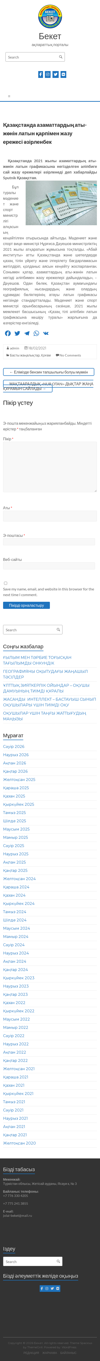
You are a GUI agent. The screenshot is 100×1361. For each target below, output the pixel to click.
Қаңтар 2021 (15, 1135)
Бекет (50, 36)
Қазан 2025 (14, 796)
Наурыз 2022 (16, 1044)
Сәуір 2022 (13, 1036)
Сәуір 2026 (13, 746)
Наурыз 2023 (16, 986)
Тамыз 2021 (14, 1102)
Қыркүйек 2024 (18, 903)
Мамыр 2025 (15, 837)
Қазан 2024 (14, 895)
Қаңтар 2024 (15, 969)
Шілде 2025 (14, 821)
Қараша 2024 (16, 887)
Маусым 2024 (16, 928)
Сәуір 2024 (13, 945)
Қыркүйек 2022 (18, 1011)
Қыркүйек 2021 (18, 1093)
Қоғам (46, 355)
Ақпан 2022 (14, 1052)
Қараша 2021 (15, 1077)
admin (14, 348)
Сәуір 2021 (13, 1110)
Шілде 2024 (14, 920)
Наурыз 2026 (16, 755)
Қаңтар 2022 (15, 1060)
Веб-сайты (12, 559)
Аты (7, 507)
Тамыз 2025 (14, 812)
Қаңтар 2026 (15, 771)
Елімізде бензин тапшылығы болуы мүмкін (49, 372)
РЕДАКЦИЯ (31, 1353)
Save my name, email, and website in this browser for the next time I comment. (48, 592)
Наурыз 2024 (16, 953)
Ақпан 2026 (14, 763)
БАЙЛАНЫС (68, 1353)
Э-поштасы (14, 535)
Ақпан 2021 (14, 1126)
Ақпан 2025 (14, 862)
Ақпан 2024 (14, 961)
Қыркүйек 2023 (18, 978)
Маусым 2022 (16, 1019)
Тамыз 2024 (14, 912)
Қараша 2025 (16, 788)
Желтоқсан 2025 (19, 779)
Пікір (8, 439)
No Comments (70, 355)
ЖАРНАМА (49, 1353)
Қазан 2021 (13, 1085)
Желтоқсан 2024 (19, 879)
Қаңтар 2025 (15, 870)
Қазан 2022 (14, 1003)
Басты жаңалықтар (25, 355)
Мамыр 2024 (15, 936)
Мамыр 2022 (15, 1027)
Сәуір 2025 (13, 846)
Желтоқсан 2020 (19, 1143)
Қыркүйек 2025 (18, 804)
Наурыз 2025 (16, 854)
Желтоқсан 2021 (19, 1069)
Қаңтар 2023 (15, 994)
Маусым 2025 (16, 829)
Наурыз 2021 (15, 1118)
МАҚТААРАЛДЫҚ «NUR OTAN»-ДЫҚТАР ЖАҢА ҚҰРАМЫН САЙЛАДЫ (48, 386)
